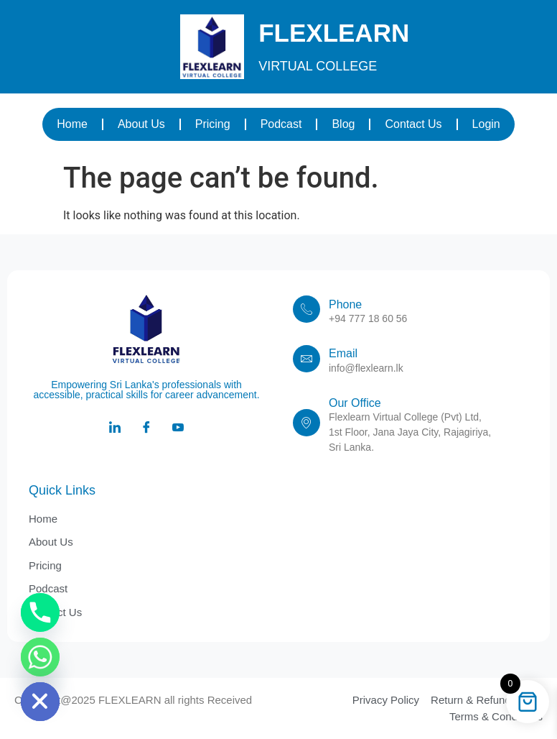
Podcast (281, 124)
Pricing (212, 124)
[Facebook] (146, 428)
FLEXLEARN (333, 33)
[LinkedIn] (115, 428)
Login (486, 124)
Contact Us (413, 124)
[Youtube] (178, 428)
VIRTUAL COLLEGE (317, 66)
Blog (343, 124)
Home (72, 124)
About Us (141, 124)
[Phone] (40, 612)
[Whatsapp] (40, 657)
